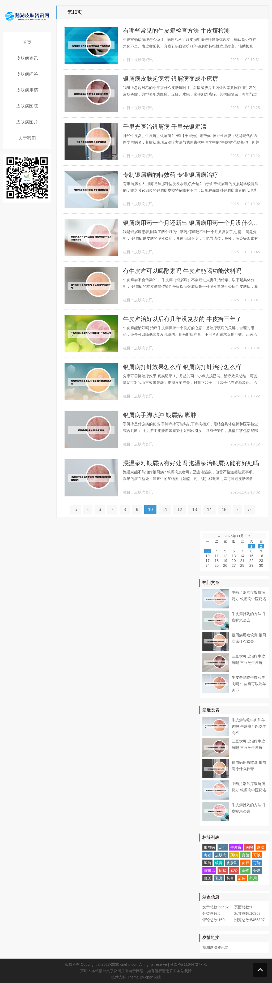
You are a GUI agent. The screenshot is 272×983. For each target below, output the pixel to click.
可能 (257, 863)
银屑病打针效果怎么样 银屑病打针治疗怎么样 (182, 367)
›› (249, 509)
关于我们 (27, 138)
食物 (245, 870)
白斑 (207, 878)
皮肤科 (232, 863)
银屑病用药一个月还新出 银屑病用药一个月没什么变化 (194, 223)
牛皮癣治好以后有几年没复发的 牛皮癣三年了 (182, 319)
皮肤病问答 (27, 74)
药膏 (230, 878)
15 (224, 509)
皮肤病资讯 (27, 58)
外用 (253, 878)
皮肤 (260, 847)
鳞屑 (207, 863)
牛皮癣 (235, 847)
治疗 (222, 847)
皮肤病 (220, 855)
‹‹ (75, 509)
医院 (249, 847)
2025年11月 (234, 536)
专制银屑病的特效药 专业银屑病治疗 (170, 174)
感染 (234, 870)
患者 (207, 855)
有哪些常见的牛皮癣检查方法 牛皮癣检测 (176, 30)
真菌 (245, 855)
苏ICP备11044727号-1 (188, 964)
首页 (27, 42)
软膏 (219, 863)
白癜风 (209, 870)
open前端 (153, 977)
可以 (257, 855)
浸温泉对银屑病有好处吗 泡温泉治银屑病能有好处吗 (191, 463)
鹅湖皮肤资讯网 (215, 947)
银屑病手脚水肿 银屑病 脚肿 (159, 415)
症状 (222, 870)
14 (209, 509)
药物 (234, 855)
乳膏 (219, 878)
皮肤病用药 (27, 90)
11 (165, 509)
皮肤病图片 (27, 122)
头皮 (257, 870)
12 (179, 509)
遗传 (241, 878)
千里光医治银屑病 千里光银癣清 (164, 126)
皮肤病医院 (27, 106)
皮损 (245, 863)
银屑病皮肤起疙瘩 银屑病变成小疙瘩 (170, 78)
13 (194, 509)
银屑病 (209, 847)
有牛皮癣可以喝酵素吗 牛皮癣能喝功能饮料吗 (182, 271)
